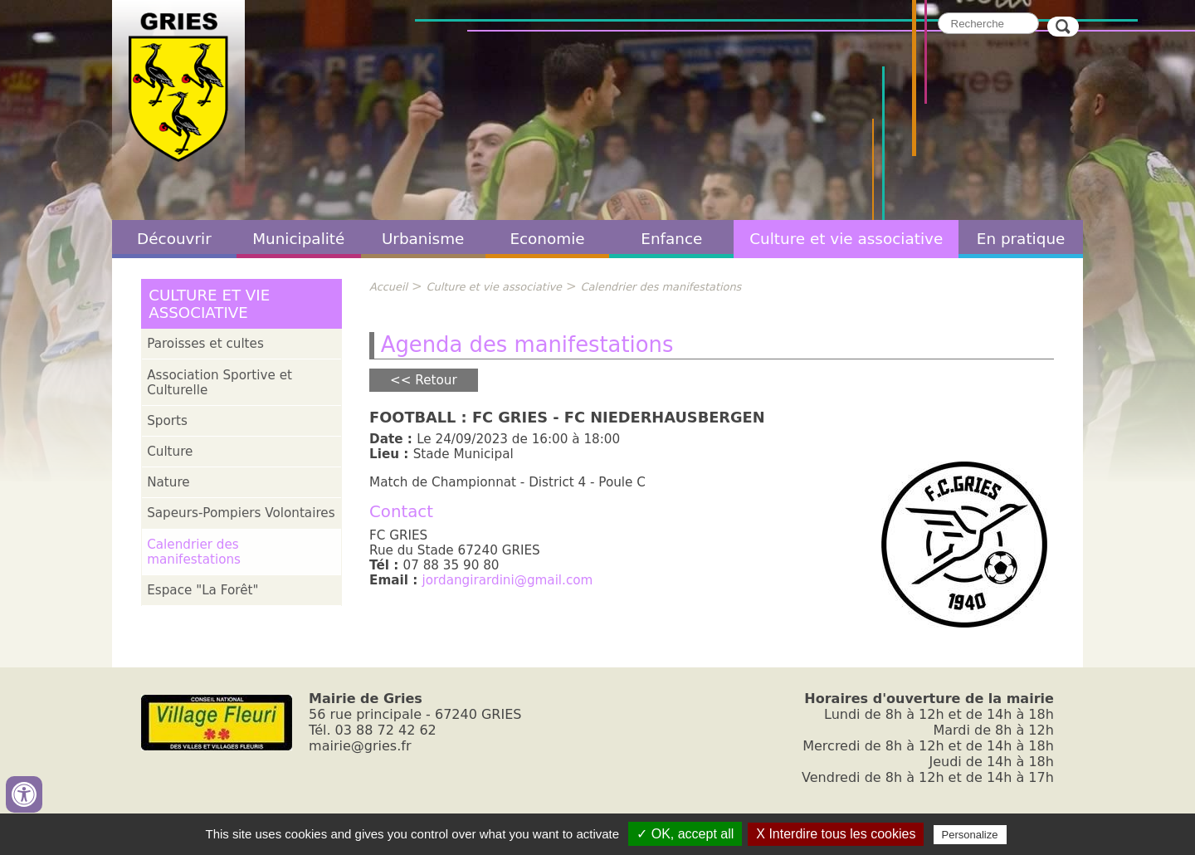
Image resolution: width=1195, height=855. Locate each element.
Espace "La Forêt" (202, 590)
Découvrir (174, 238)
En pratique (1021, 238)
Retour (435, 380)
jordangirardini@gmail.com (507, 580)
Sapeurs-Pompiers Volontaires (240, 513)
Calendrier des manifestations (194, 552)
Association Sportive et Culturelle (219, 383)
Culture (170, 451)
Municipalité (298, 238)
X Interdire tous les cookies (835, 834)
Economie (547, 238)
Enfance (671, 238)
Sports (167, 420)
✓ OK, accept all (685, 834)
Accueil (388, 287)
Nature (168, 482)
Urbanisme (423, 238)
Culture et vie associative (846, 238)
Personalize (970, 834)
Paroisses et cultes (205, 343)
